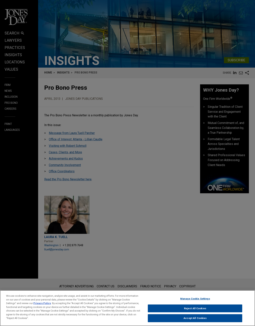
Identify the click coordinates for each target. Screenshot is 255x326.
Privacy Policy (42, 305)
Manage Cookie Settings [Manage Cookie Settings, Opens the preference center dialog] (195, 300)
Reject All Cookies (195, 310)
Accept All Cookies (195, 320)
